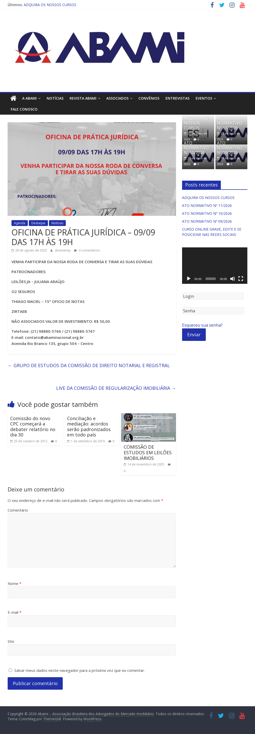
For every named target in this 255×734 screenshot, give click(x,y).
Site (11, 641)
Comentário (18, 510)
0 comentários (87, 250)
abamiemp (63, 250)
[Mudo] (232, 278)
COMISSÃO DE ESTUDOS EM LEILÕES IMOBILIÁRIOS (148, 452)
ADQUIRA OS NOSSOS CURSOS (50, 4)
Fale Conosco (24, 109)
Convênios (148, 98)
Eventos (204, 98)
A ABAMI (29, 98)
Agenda (19, 223)
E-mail (14, 612)
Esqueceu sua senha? (202, 325)
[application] (214, 265)
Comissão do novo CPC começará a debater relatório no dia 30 (32, 426)
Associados (117, 98)
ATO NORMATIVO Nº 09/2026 (229, 147)
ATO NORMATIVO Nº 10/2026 (196, 147)
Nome (14, 583)
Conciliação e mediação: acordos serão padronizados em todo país (89, 426)
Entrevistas (177, 98)
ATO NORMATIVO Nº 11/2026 (229, 123)
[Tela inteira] (240, 278)
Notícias (55, 98)
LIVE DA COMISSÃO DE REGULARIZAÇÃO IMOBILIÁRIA (116, 388)
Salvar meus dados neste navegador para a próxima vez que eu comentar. (79, 670)
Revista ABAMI (83, 98)
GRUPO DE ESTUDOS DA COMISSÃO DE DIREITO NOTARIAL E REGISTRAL (89, 365)
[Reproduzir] (188, 278)
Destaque (38, 223)
